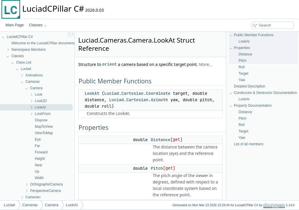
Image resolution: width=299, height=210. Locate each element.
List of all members (248, 144)
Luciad (9, 205)
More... (205, 64)
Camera (51, 205)
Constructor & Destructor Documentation (265, 93)
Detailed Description (249, 86)
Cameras (30, 205)
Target (243, 73)
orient (109, 64)
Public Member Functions (253, 35)
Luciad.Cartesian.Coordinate (137, 93)
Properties (242, 48)
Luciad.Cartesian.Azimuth (138, 99)
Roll (242, 67)
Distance (160, 139)
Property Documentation (253, 106)
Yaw (242, 80)
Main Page (15, 25)
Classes (38, 25)
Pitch (157, 168)
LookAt (92, 93)
